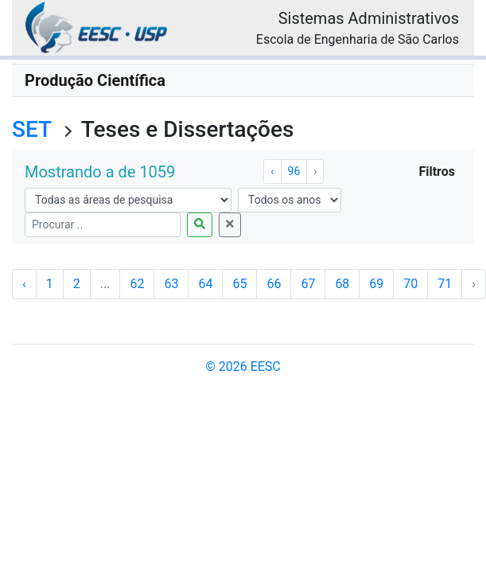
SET (31, 129)
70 (410, 283)
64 (205, 283)
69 (376, 283)
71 (444, 283)
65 (239, 283)
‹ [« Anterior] (272, 171)
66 (273, 283)
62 (137, 283)
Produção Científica (95, 80)
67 (308, 283)
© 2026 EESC (243, 366)
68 (342, 283)
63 (171, 283)
